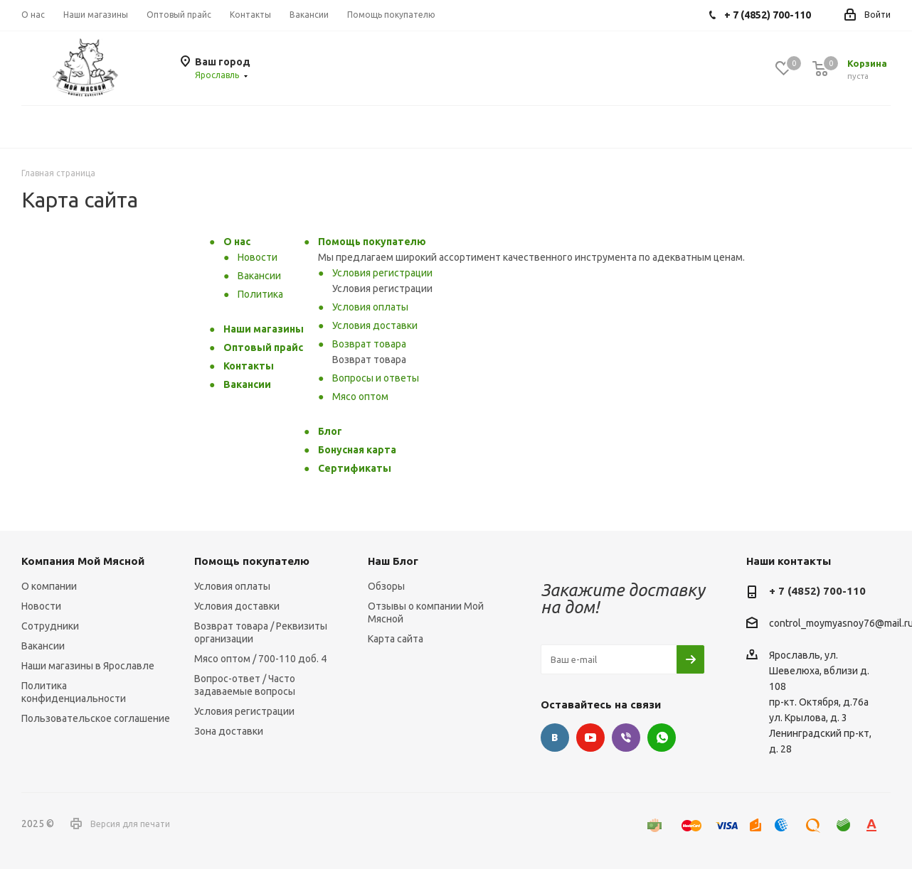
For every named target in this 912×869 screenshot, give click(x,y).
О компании (49, 586)
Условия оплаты (370, 307)
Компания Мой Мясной (82, 561)
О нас (236, 241)
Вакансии (259, 275)
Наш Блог (393, 561)
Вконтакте (555, 737)
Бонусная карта (357, 449)
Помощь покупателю (372, 241)
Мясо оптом (360, 396)
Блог (330, 431)
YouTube (590, 737)
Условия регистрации (382, 273)
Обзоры (386, 586)
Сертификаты (354, 468)
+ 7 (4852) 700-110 (817, 591)
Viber (626, 737)
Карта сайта (395, 638)
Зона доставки (228, 731)
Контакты (248, 366)
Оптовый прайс (263, 347)
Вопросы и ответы (375, 378)
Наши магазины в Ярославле (87, 665)
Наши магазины (263, 329)
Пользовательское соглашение (95, 718)
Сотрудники (50, 626)
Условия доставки (375, 325)
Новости (257, 257)
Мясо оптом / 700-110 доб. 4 (260, 658)
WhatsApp (661, 737)
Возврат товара (369, 344)
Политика (260, 294)
